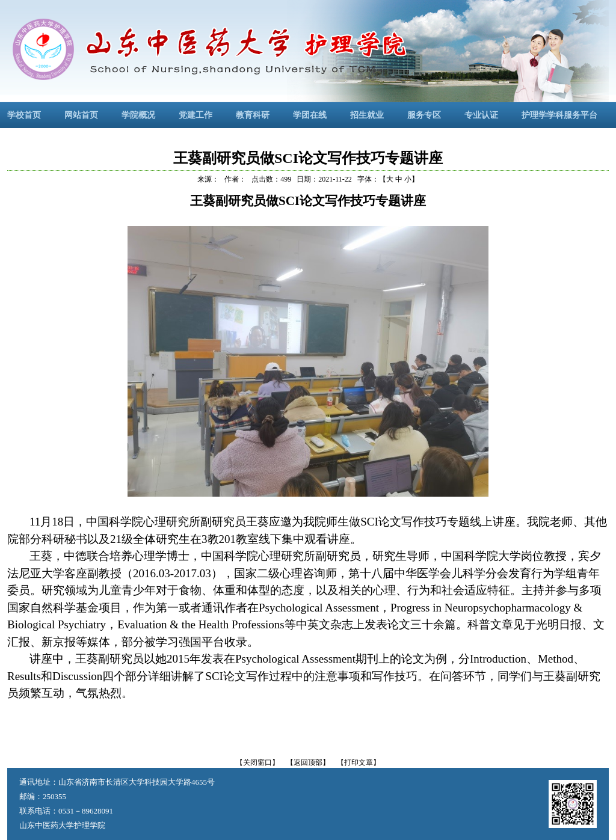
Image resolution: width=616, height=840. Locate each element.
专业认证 (481, 115)
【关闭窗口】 (257, 762)
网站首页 (81, 115)
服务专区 (424, 115)
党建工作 (195, 115)
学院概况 (138, 115)
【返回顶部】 (308, 762)
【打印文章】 (358, 762)
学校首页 (24, 115)
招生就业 (367, 115)
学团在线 (310, 115)
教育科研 (253, 115)
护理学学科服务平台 (559, 115)
